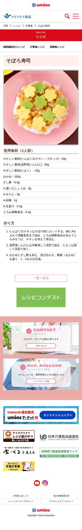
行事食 (29, 25)
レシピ (16, 25)
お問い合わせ (41, 346)
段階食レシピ (57, 47)
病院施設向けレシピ (14, 47)
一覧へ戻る (41, 278)
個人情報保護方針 (61, 496)
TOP (5, 25)
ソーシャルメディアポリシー (20, 501)
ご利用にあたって (20, 496)
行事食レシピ (37, 47)
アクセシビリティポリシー (61, 501)
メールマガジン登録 (41, 381)
